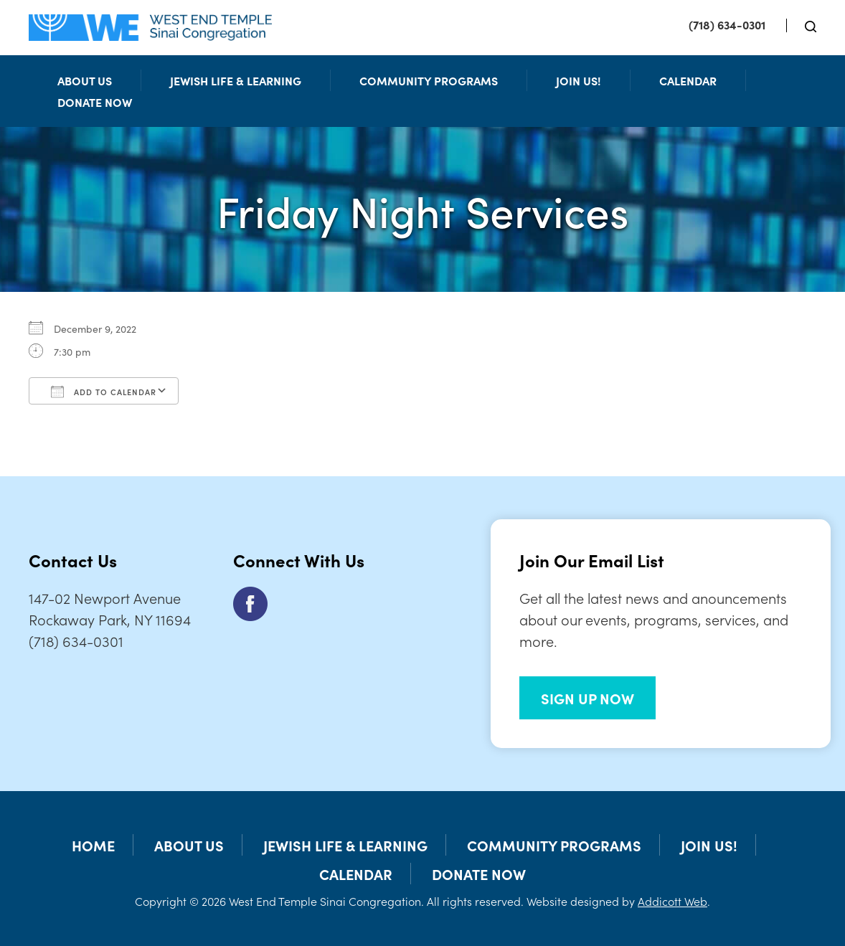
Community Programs (428, 80)
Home (93, 845)
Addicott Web (672, 901)
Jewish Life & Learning (235, 80)
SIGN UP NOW (587, 698)
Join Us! (578, 80)
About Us (84, 80)
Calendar (688, 80)
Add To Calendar (103, 391)
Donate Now (94, 102)
